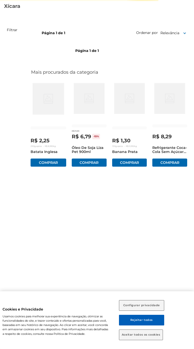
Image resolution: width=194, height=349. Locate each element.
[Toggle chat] (183, 338)
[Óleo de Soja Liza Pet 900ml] (89, 126)
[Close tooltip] (167, 328)
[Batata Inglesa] (48, 126)
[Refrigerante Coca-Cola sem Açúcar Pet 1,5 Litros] (169, 126)
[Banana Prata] (129, 126)
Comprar (48, 163)
